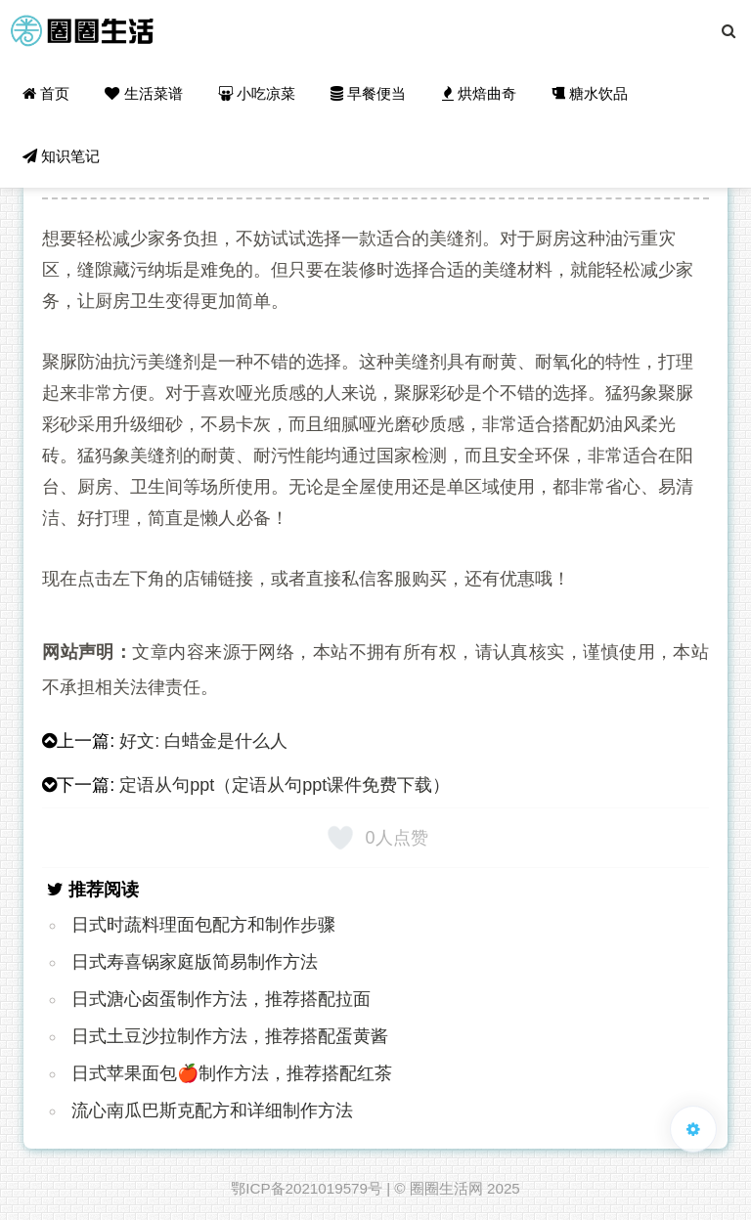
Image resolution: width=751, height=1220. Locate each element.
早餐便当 (368, 93)
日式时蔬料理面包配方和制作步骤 (203, 925)
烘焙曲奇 (479, 93)
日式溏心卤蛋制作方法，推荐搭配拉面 (221, 999)
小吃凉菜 (256, 93)
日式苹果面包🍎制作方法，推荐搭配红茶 (231, 1073)
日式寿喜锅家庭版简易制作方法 (194, 962)
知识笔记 (61, 156)
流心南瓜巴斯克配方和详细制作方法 (212, 1110)
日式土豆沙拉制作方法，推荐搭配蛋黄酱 (229, 1036)
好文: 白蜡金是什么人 (203, 741)
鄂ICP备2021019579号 (306, 1188)
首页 (45, 93)
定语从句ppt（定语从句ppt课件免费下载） (284, 785)
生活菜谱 (143, 93)
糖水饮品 (590, 93)
